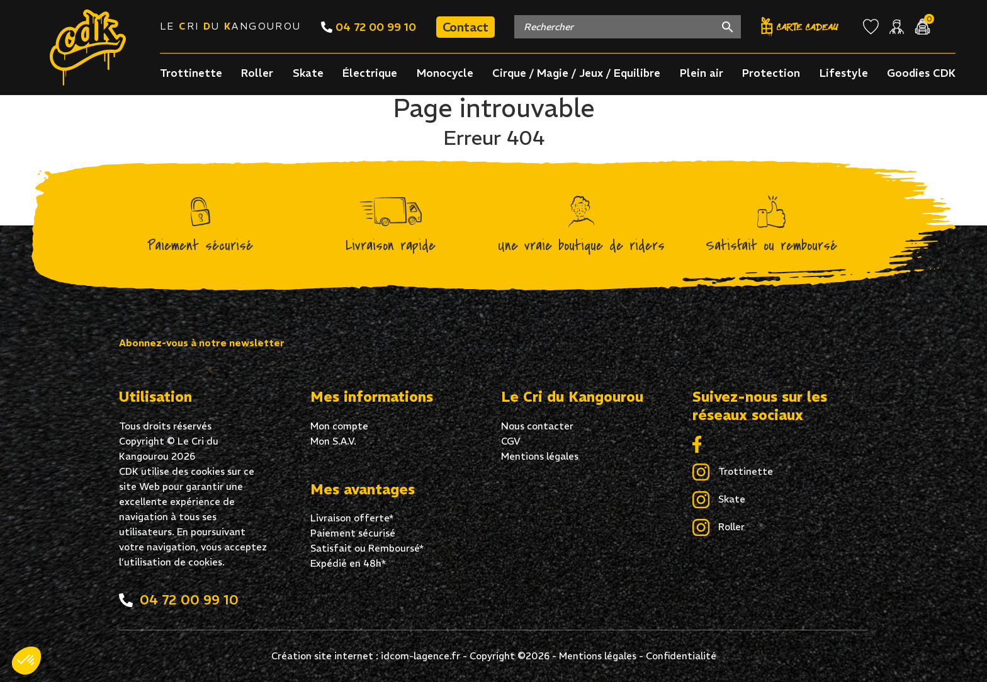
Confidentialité (681, 656)
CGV (511, 441)
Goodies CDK (921, 73)
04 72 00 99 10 (368, 27)
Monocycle (445, 73)
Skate (308, 73)
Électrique (369, 73)
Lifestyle (844, 73)
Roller (257, 73)
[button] (26, 660)
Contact (465, 27)
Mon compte (339, 426)
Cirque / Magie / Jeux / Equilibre (576, 73)
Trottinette (191, 73)
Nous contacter (537, 426)
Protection (771, 73)
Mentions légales (539, 456)
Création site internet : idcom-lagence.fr (365, 656)
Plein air (701, 73)
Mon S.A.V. (333, 441)
